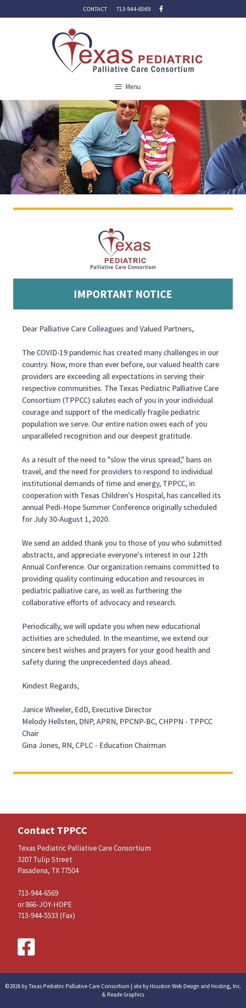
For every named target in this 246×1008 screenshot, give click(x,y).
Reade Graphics (125, 994)
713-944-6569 (133, 9)
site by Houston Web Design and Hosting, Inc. (187, 986)
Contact (95, 9)
